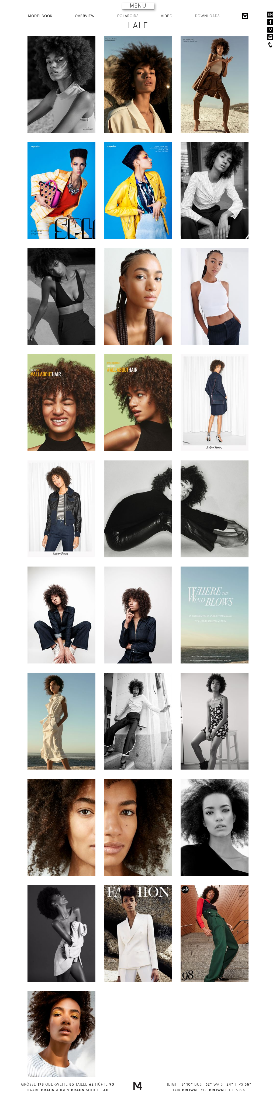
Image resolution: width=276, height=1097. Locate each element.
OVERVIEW (85, 15)
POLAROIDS (128, 15)
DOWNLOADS (207, 15)
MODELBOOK (40, 15)
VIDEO (166, 15)
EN (270, 14)
